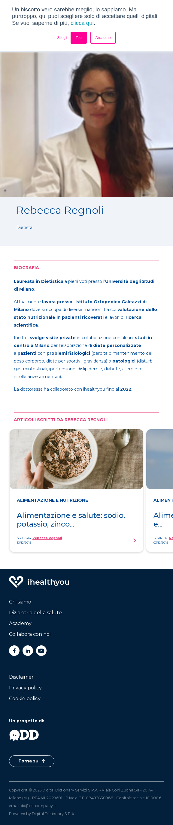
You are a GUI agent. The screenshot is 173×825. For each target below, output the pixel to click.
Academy (20, 623)
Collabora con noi (29, 634)
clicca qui (82, 23)
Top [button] (78, 38)
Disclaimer (21, 677)
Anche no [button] (103, 38)
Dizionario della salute (35, 612)
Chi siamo (20, 602)
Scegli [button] (62, 38)
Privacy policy (25, 688)
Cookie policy (25, 698)
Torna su (31, 761)
